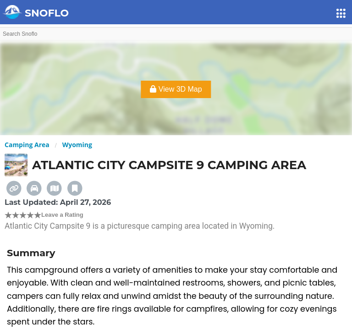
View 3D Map (176, 89)
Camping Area (27, 144)
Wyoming (77, 144)
